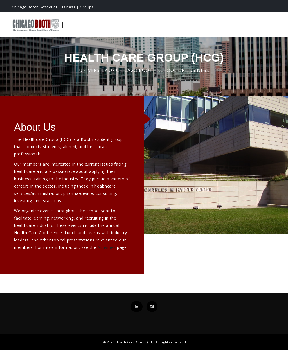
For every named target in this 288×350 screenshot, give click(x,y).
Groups (87, 7)
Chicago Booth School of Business (44, 7)
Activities (107, 247)
